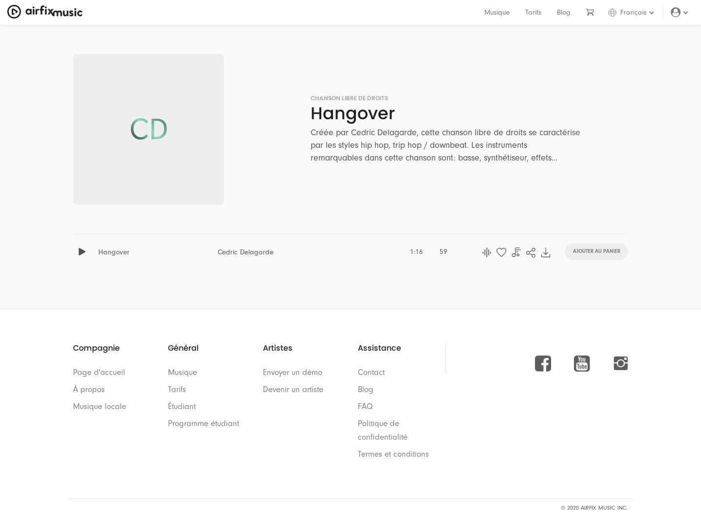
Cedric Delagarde (246, 252)
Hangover (113, 252)
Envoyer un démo (292, 372)
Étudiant (182, 406)
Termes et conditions (393, 454)
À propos (89, 389)
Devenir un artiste (293, 389)
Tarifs (533, 12)
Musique (497, 12)
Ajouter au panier (596, 251)
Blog (564, 12)
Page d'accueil (99, 372)
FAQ (365, 406)
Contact (371, 372)
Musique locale (99, 406)
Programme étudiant (203, 423)
